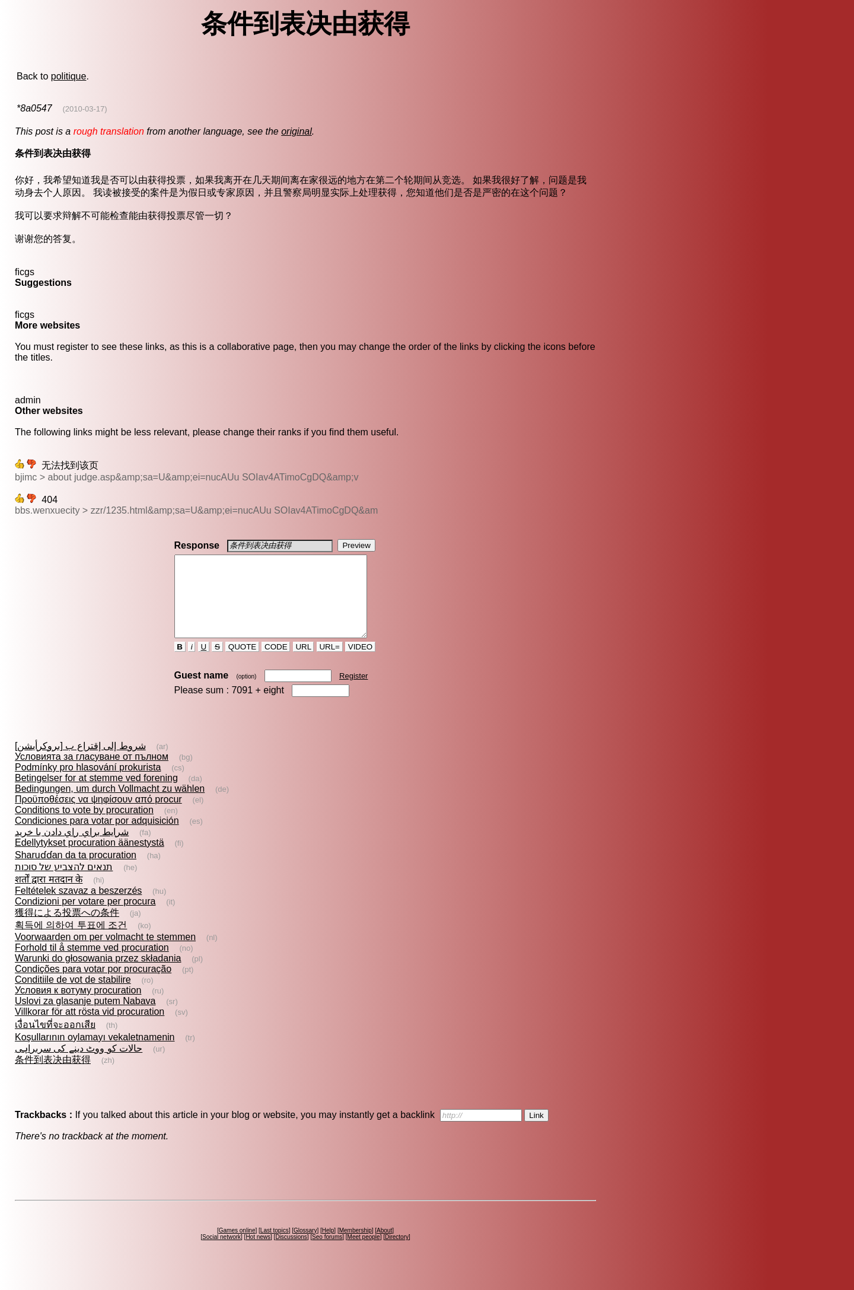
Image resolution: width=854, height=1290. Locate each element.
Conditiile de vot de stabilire (73, 995)
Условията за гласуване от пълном (91, 772)
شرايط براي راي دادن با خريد (72, 848)
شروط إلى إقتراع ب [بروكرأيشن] (80, 762)
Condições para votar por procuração (93, 985)
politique (69, 76)
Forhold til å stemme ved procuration (92, 963)
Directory (397, 1253)
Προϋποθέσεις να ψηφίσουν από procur (98, 815)
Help (328, 1246)
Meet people (364, 1253)
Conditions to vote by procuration (84, 826)
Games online (237, 1246)
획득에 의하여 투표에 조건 (71, 941)
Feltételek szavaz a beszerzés (78, 907)
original (296, 131)
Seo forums (327, 1253)
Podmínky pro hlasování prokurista (88, 783)
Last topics (274, 1246)
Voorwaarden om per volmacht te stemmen (105, 953)
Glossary (305, 1246)
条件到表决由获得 (53, 1076)
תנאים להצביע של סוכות (64, 883)
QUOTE (242, 662)
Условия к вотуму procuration (78, 1006)
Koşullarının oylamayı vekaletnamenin (94, 1053)
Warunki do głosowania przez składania (98, 974)
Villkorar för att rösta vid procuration (89, 1028)
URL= (329, 662)
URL (304, 662)
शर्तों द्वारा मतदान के (48, 895)
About (384, 1246)
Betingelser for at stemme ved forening (96, 794)
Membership (355, 1246)
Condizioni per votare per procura (85, 917)
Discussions (291, 1253)
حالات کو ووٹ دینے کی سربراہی (78, 1064)
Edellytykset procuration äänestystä (89, 858)
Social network (221, 1253)
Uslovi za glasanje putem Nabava (85, 1017)
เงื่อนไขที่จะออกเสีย (55, 1041)
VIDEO (360, 662)
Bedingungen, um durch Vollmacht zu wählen (110, 805)
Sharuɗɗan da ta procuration (75, 871)
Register (353, 691)
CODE (275, 662)
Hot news (258, 1253)
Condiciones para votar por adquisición (97, 837)
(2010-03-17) (84, 108)
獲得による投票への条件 (67, 928)
